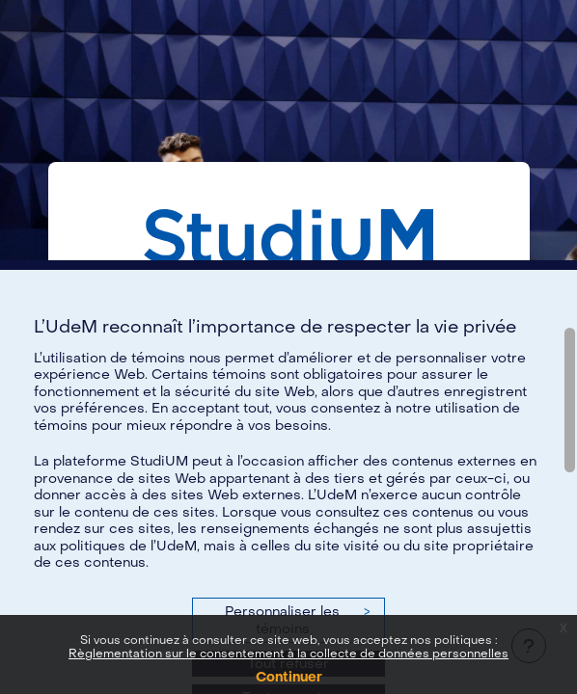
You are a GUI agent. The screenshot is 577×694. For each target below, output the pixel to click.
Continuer (289, 677)
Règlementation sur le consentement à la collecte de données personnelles (288, 653)
